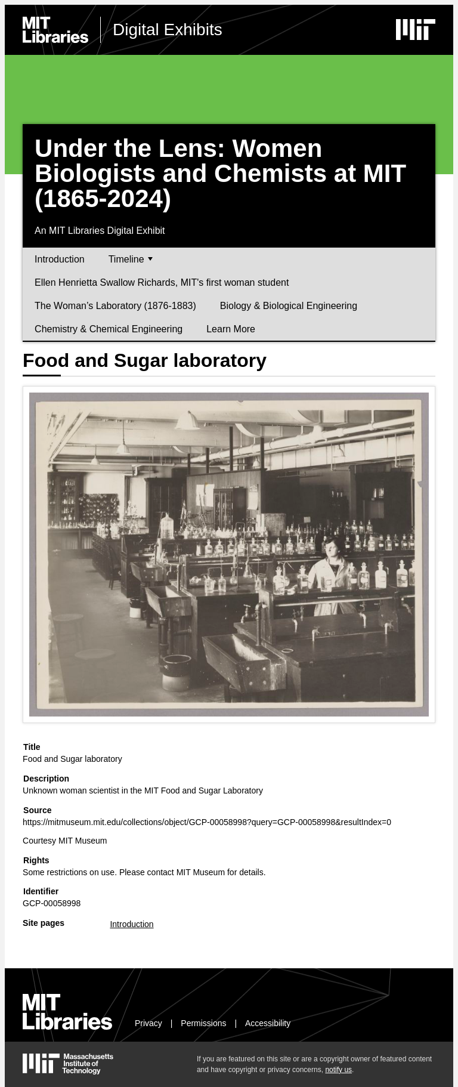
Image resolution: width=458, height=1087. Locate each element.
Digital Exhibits (167, 29)
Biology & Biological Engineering (288, 306)
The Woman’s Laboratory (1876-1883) (115, 306)
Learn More (230, 329)
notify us (338, 1070)
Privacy (148, 1023)
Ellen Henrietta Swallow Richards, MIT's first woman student (162, 282)
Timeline (131, 259)
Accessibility (267, 1023)
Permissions (203, 1023)
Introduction (60, 259)
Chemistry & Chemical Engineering (108, 329)
